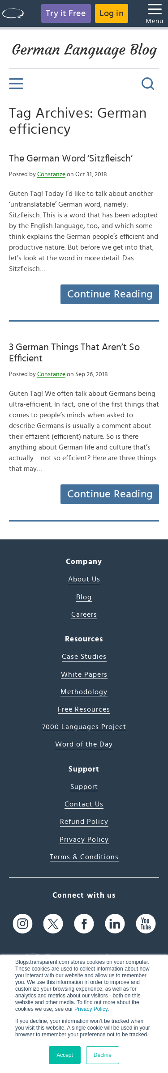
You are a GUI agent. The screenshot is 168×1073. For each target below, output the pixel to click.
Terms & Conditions (84, 857)
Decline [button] (103, 1055)
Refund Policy (84, 821)
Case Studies (84, 656)
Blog (84, 597)
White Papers (84, 674)
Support (84, 786)
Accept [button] (64, 1055)
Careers (84, 614)
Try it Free (66, 13)
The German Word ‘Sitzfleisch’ (71, 158)
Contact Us (84, 804)
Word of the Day (84, 744)
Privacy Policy (91, 1009)
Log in (111, 13)
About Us (84, 579)
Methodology (84, 692)
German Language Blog (84, 50)
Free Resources (84, 709)
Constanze (51, 174)
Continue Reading (109, 294)
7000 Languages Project (84, 726)
